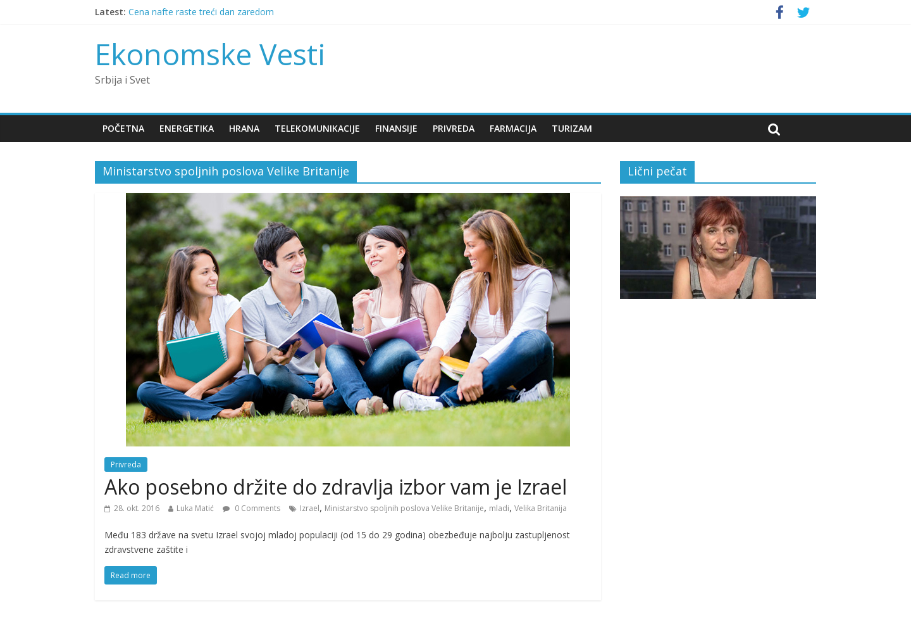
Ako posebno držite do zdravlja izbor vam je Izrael (335, 486)
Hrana (244, 128)
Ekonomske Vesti (210, 53)
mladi (499, 508)
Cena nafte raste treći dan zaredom (201, 12)
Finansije (396, 128)
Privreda (453, 128)
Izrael (309, 508)
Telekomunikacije (317, 128)
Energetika (186, 128)
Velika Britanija (540, 508)
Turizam (572, 128)
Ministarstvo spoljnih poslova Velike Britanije (404, 508)
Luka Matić (195, 508)
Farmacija (513, 128)
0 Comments (251, 508)
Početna (123, 128)
